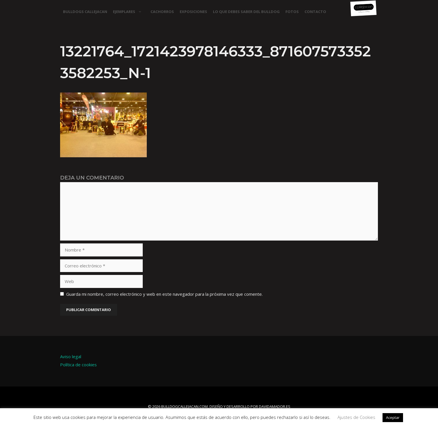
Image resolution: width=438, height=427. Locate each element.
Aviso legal (70, 356)
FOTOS (292, 11)
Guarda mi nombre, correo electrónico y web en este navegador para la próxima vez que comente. (164, 294)
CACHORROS (162, 11)
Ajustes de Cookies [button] (356, 417)
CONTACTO (315, 11)
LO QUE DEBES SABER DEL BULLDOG (246, 11)
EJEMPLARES (130, 11)
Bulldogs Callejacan (85, 11)
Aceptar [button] (393, 417)
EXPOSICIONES (193, 11)
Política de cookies (78, 364)
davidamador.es (274, 406)
